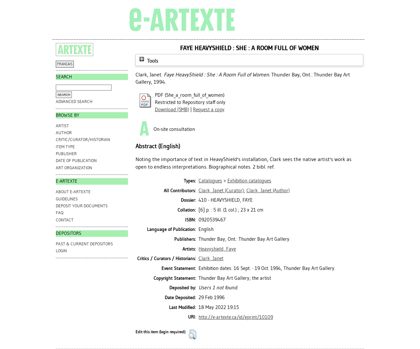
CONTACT (65, 219)
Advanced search (74, 101)
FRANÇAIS (65, 64)
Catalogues (210, 181)
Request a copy (208, 110)
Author (64, 132)
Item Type (65, 146)
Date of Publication (76, 160)
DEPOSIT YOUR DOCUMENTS (82, 205)
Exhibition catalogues (249, 181)
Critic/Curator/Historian (83, 139)
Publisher (66, 153)
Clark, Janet (211, 258)
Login (61, 250)
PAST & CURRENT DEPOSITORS (84, 243)
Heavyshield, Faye (217, 249)
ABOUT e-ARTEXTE (73, 191)
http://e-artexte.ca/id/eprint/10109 (236, 317)
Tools (148, 61)
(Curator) (221, 191)
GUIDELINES (67, 198)
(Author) (268, 191)
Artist (62, 125)
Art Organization (74, 167)
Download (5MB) (172, 110)
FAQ (59, 212)
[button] (192, 334)
